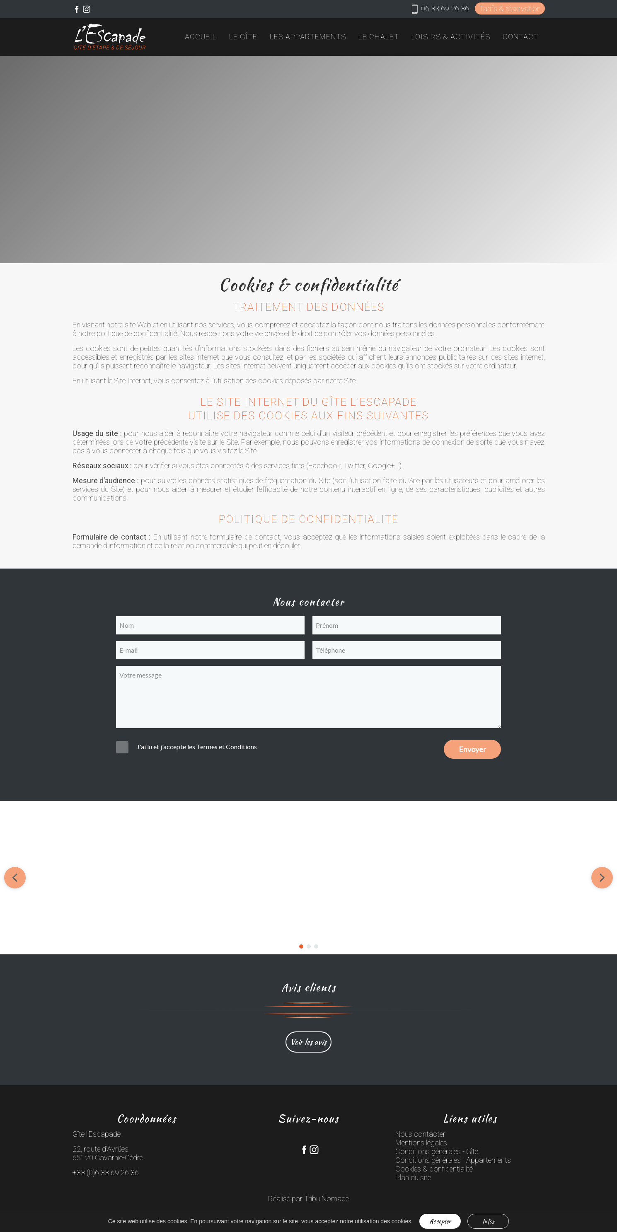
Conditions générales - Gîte (436, 1151)
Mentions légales (421, 1142)
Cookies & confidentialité (434, 1168)
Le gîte (243, 36)
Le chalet (378, 36)
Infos (488, 1221)
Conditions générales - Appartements (453, 1160)
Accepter (440, 1221)
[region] (308, 877)
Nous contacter (420, 1134)
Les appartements (308, 36)
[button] (246, 877)
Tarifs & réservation (510, 8)
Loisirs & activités (450, 36)
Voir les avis (308, 1042)
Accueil (201, 36)
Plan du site (413, 1177)
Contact (521, 36)
